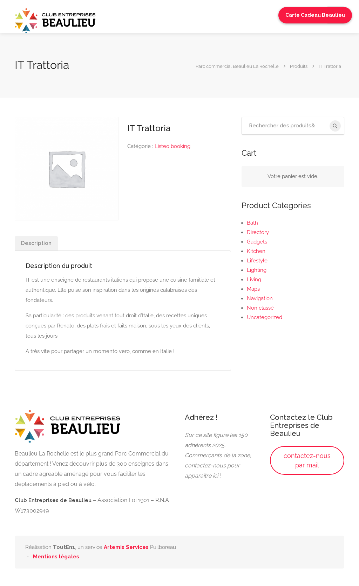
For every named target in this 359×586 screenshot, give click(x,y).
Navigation (260, 298)
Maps (253, 289)
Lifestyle (257, 260)
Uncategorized (264, 317)
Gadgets (257, 242)
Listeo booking (172, 146)
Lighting (256, 270)
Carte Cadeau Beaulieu (315, 15)
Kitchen (256, 251)
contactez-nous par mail (307, 460)
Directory (258, 232)
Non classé (260, 308)
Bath (252, 223)
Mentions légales (56, 556)
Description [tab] (36, 243)
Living (254, 279)
